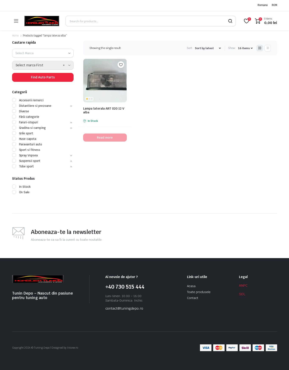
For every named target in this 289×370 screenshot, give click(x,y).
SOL (242, 294)
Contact (192, 298)
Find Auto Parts (43, 77)
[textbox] (26, 53)
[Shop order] (208, 48)
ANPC (243, 285)
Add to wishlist (121, 65)
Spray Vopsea (25, 155)
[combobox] (43, 53)
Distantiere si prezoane (31, 106)
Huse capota (24, 139)
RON (274, 5)
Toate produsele (199, 292)
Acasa (191, 286)
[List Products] (267, 48)
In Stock (21, 187)
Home (15, 35)
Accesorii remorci (28, 100)
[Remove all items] (64, 65)
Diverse (20, 111)
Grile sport (22, 133)
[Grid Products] (260, 48)
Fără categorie (25, 117)
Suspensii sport (26, 161)
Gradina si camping (29, 128)
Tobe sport (23, 166)
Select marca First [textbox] (29, 65)
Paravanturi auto (27, 144)
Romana (263, 5)
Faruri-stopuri (25, 122)
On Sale (21, 192)
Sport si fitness (26, 150)
